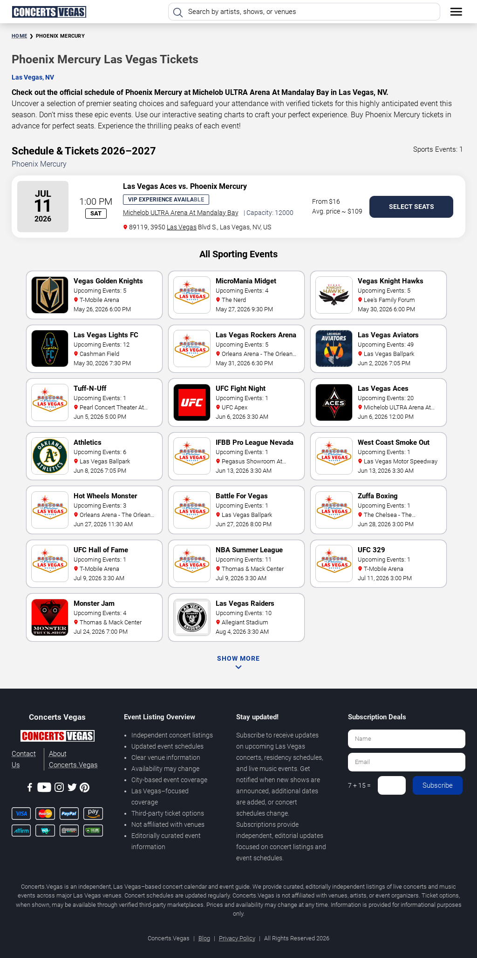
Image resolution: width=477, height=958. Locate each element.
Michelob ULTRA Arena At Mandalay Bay (180, 212)
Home (19, 36)
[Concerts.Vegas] (57, 737)
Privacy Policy (237, 938)
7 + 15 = (359, 785)
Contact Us (24, 759)
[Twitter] (72, 789)
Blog (204, 938)
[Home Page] (49, 11)
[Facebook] (30, 789)
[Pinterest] (84, 789)
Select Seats (411, 206)
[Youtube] (44, 789)
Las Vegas (182, 227)
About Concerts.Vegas (73, 759)
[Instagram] (59, 789)
